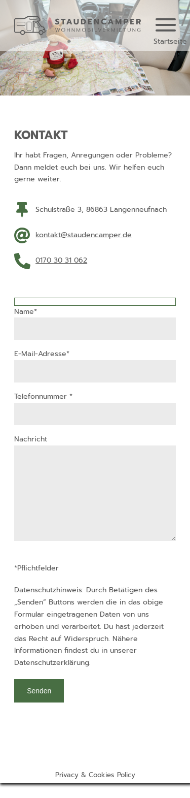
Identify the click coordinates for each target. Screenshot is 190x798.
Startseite (170, 41)
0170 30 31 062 (61, 260)
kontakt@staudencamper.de (83, 235)
